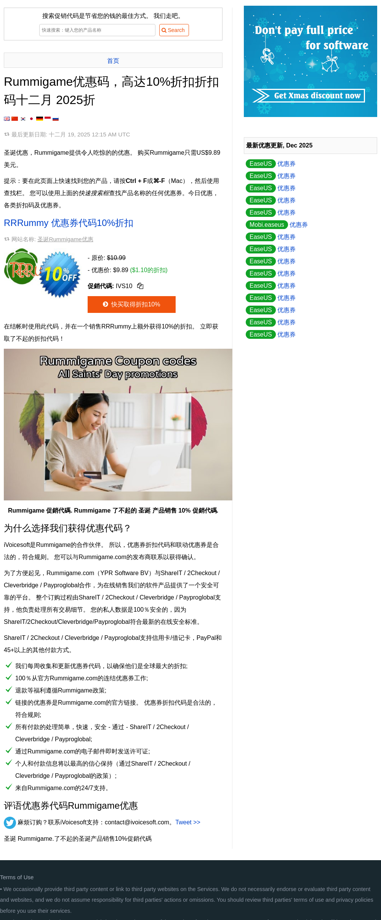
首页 (113, 61)
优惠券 (271, 163)
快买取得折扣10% (130, 304)
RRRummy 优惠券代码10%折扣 (68, 223)
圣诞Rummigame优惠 (65, 239)
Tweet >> (187, 822)
